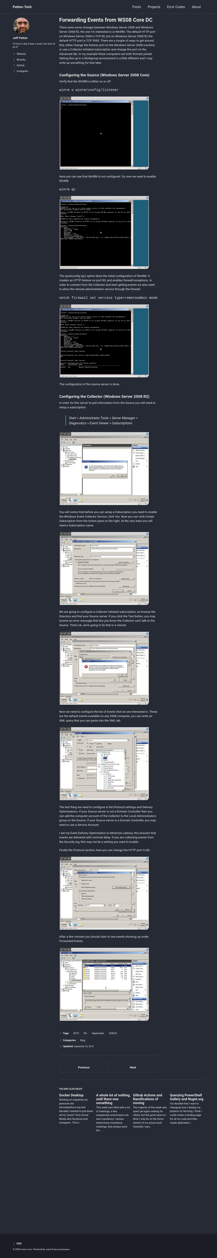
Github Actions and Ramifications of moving (147, 1180)
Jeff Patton (21, 38)
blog (82, 1118)
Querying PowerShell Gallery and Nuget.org (186, 1178)
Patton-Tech (22, 7)
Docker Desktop (71, 1176)
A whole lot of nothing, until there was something (113, 1180)
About (196, 7)
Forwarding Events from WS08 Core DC (106, 20)
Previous (84, 1146)
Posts (136, 7)
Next (133, 1146)
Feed (17, 1243)
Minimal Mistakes (65, 1249)
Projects (154, 7)
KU (85, 1111)
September (98, 1111)
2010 (76, 1111)
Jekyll (50, 1249)
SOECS (113, 1111)
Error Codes (176, 7)
